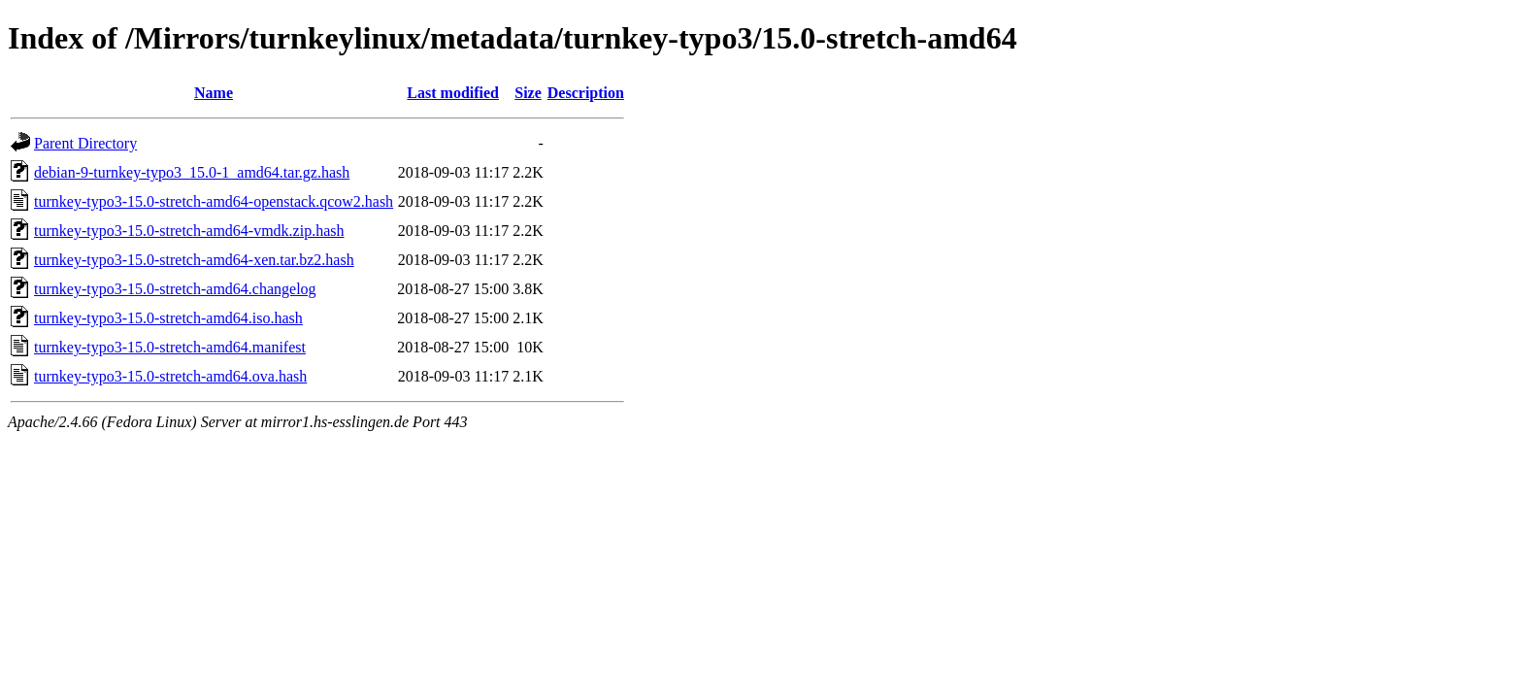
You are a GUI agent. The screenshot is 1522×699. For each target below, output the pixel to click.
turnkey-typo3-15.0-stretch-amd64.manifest (170, 347)
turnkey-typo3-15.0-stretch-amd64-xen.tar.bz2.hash (194, 259)
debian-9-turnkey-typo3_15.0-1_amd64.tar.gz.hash (191, 172)
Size (528, 92)
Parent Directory (85, 143)
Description (585, 92)
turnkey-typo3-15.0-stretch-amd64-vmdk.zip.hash (189, 230)
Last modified (453, 92)
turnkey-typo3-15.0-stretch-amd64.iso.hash (168, 318)
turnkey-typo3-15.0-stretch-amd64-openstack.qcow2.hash (213, 201)
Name (213, 92)
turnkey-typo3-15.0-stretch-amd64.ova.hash (170, 376)
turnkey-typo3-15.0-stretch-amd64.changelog (175, 289)
